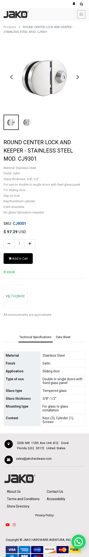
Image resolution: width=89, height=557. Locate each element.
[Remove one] (9, 243)
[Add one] (29, 243)
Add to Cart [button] (18, 258)
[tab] (36, 337)
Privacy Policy (44, 515)
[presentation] (11, 77)
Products (10, 27)
